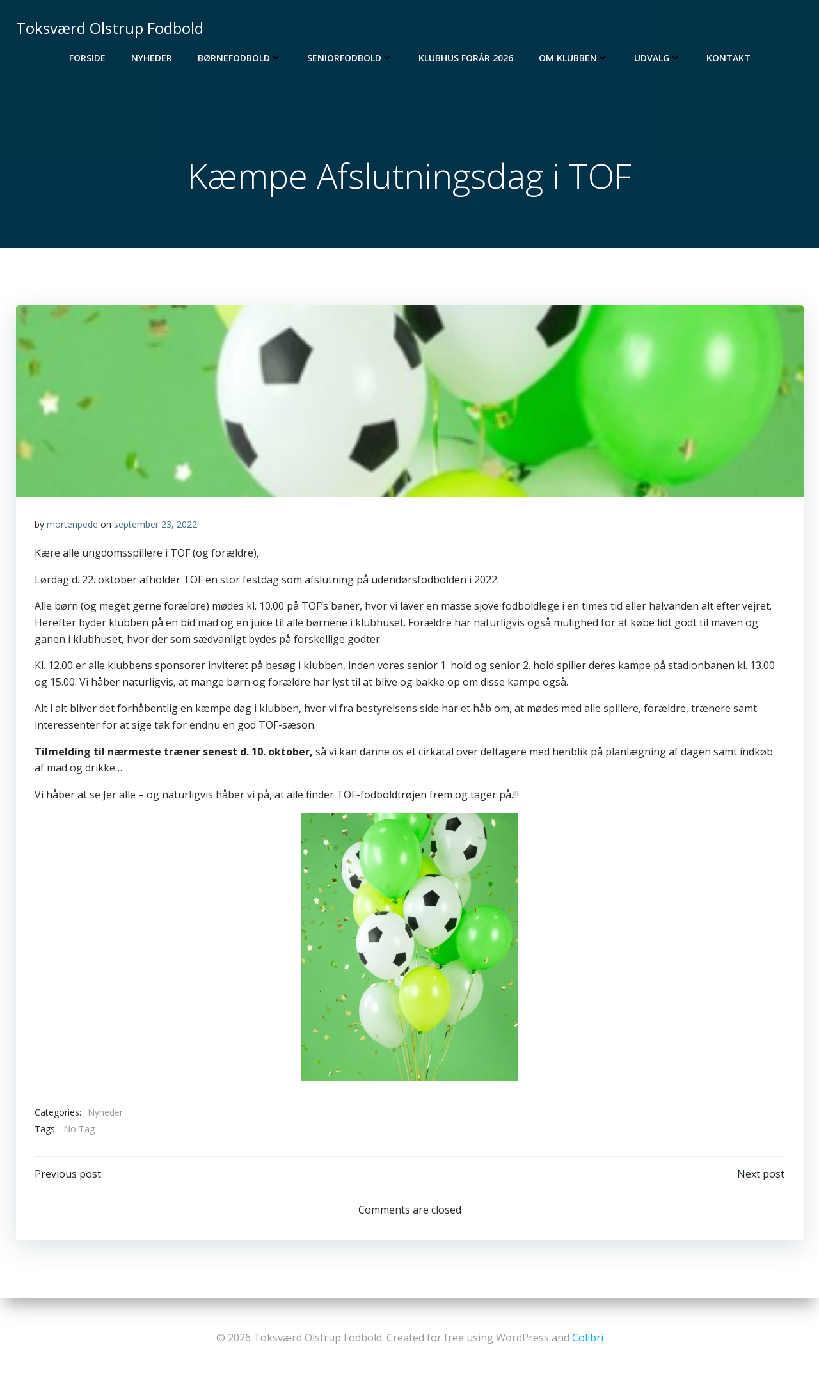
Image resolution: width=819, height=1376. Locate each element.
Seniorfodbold (350, 58)
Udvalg (657, 58)
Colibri (587, 1338)
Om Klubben (573, 58)
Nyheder (151, 58)
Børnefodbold (240, 58)
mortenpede (72, 525)
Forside (87, 58)
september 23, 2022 (155, 525)
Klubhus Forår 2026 (465, 58)
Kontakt (728, 58)
